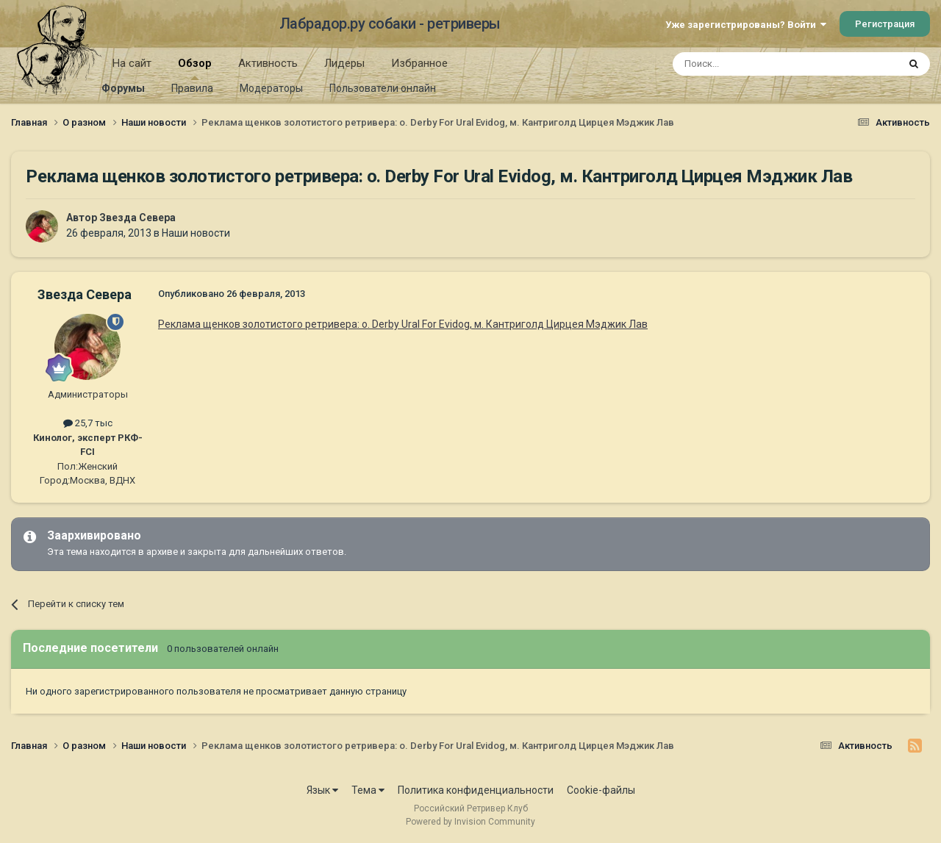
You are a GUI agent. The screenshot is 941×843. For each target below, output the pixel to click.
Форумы (123, 88)
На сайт (131, 63)
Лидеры (344, 63)
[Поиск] (752, 64)
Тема (367, 790)
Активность (268, 63)
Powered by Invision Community (470, 822)
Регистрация (885, 23)
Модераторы (271, 88)
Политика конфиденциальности (476, 790)
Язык (322, 790)
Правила (192, 88)
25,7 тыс (87, 422)
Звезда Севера (137, 217)
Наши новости (196, 233)
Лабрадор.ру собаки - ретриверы (390, 23)
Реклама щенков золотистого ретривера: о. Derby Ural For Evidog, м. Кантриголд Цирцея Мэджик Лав (403, 324)
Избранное (419, 63)
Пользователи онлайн (382, 88)
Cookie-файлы (601, 790)
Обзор (195, 68)
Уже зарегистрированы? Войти (745, 24)
